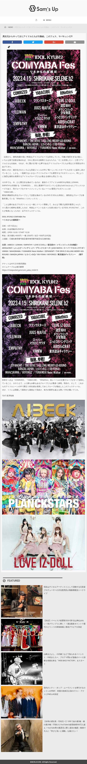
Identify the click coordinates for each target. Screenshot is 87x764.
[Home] (5, 28)
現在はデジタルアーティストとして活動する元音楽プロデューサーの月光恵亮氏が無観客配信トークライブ (64, 590)
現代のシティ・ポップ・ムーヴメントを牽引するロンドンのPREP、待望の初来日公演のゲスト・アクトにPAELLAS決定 (64, 691)
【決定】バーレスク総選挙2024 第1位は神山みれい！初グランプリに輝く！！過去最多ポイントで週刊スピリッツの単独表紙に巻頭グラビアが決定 (64, 624)
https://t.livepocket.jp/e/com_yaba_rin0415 (20, 271)
